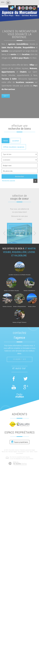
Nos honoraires (21, 451)
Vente (5, 140)
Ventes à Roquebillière (19, 306)
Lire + (6, 96)
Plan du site (5, 451)
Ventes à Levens (7, 306)
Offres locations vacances (13, 147)
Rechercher (19, 176)
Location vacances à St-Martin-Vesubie (19, 274)
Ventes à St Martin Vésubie (11, 290)
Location (15, 140)
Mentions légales (13, 451)
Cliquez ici (19, 359)
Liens (27, 451)
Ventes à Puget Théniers (19, 322)
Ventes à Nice (32, 306)
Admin (31, 451)
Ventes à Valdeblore (29, 290)
